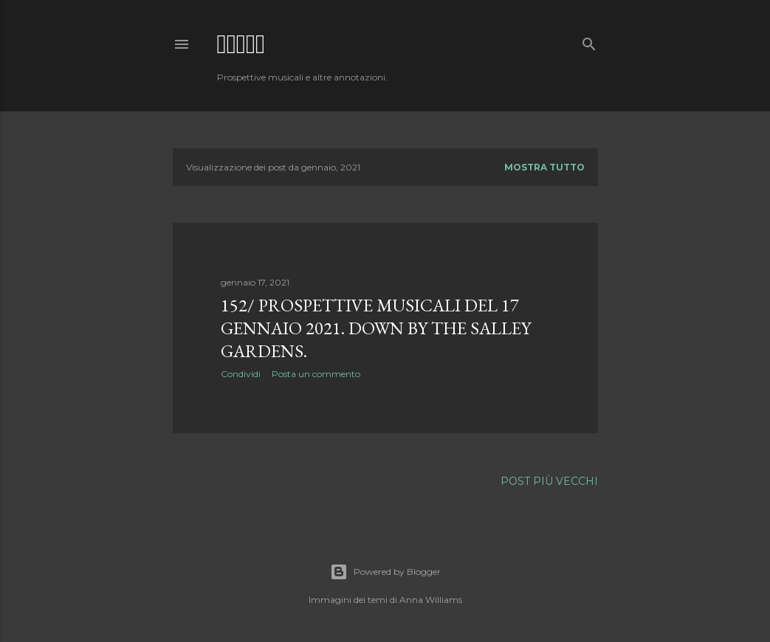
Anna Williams (430, 599)
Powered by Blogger (385, 572)
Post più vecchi (549, 481)
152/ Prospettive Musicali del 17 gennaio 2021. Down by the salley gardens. (376, 328)
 (241, 44)
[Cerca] (589, 41)
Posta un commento (316, 373)
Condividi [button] (241, 373)
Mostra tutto (544, 167)
